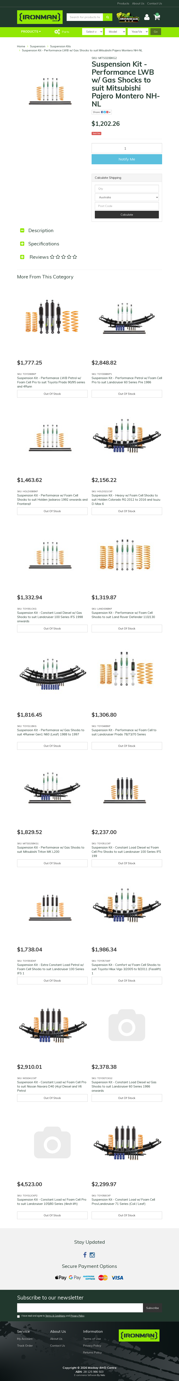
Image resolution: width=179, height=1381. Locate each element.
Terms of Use (92, 1339)
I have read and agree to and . (51, 1316)
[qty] (127, 188)
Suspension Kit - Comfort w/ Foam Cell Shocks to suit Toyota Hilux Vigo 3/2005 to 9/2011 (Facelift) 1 (126, 969)
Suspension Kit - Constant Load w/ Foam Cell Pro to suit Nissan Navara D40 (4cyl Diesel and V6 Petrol (51, 1086)
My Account (24, 1339)
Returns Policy (92, 1352)
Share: (102, 112)
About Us (138, 3)
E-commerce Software (85, 1375)
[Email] (80, 1307)
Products (123, 3)
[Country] (127, 197)
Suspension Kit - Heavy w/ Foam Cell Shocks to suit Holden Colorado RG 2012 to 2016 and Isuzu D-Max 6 (126, 499)
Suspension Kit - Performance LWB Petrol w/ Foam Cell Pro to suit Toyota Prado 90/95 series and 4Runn (51, 382)
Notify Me (127, 159)
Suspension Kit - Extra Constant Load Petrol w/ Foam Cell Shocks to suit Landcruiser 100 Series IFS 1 (50, 969)
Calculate (127, 214)
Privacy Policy (77, 1315)
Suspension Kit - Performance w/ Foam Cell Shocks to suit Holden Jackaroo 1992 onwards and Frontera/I (52, 499)
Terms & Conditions (55, 1315)
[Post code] (127, 206)
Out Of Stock (52, 394)
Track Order (25, 1345)
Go (156, 31)
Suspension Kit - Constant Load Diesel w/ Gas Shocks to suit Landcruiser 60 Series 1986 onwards (124, 1086)
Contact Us (154, 3)
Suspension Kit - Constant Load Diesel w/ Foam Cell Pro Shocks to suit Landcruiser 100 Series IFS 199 (126, 852)
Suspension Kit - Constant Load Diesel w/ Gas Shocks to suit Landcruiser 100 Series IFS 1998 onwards (50, 617)
